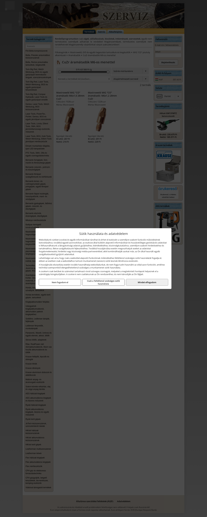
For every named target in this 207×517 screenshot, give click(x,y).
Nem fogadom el (60, 282)
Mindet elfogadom (147, 282)
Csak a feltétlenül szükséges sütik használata (103, 282)
